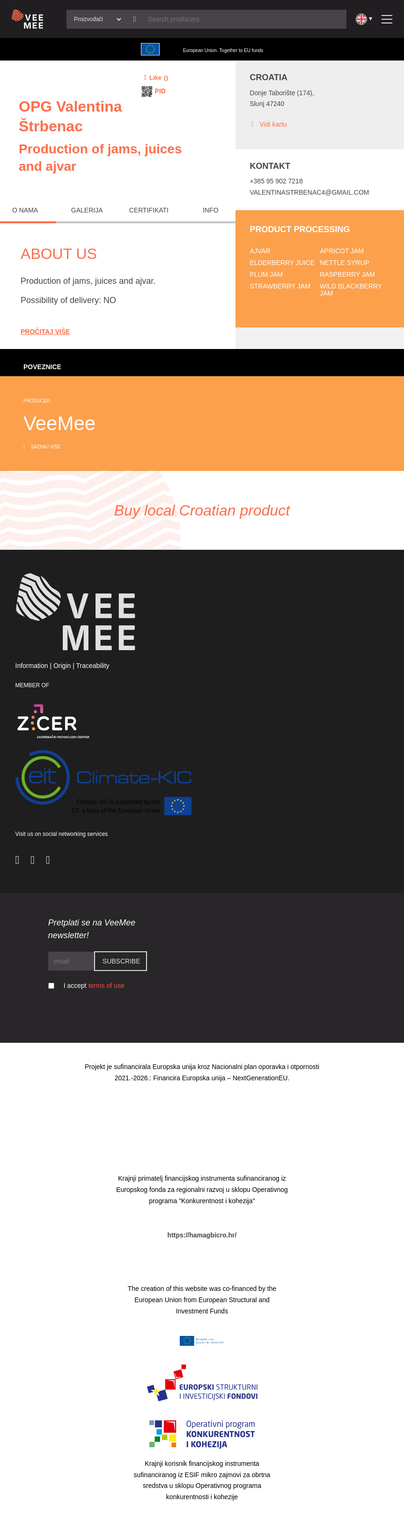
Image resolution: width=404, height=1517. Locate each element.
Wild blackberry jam (351, 289)
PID (160, 91)
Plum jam (266, 274)
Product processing (300, 229)
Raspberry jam (347, 274)
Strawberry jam (280, 286)
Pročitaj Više (45, 331)
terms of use (106, 985)
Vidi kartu (268, 124)
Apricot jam (342, 251)
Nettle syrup (344, 262)
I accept (94, 985)
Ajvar (260, 251)
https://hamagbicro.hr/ (202, 1235)
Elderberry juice (282, 262)
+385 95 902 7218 (276, 181)
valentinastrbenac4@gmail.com (309, 192)
